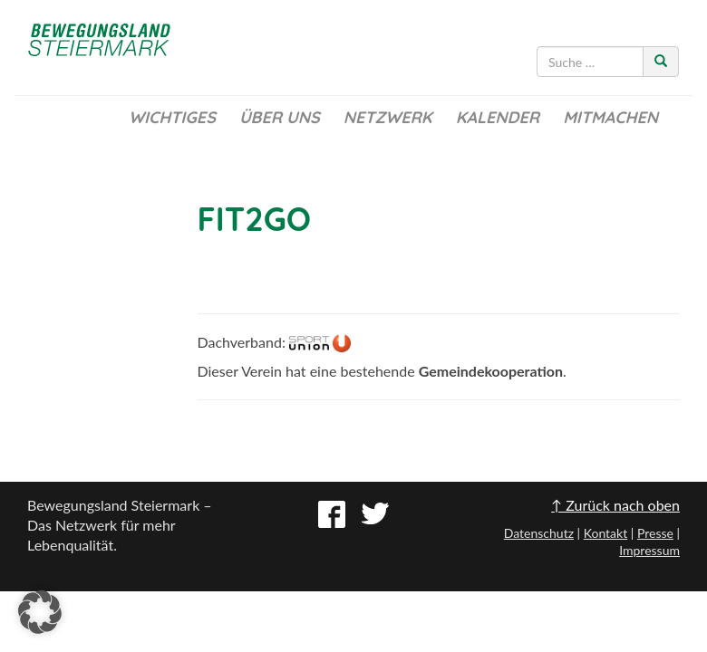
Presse (655, 533)
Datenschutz (539, 533)
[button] (40, 612)
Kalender (497, 117)
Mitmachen (610, 117)
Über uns (279, 117)
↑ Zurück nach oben (615, 504)
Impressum (649, 550)
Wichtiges (172, 117)
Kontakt (606, 533)
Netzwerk (388, 117)
